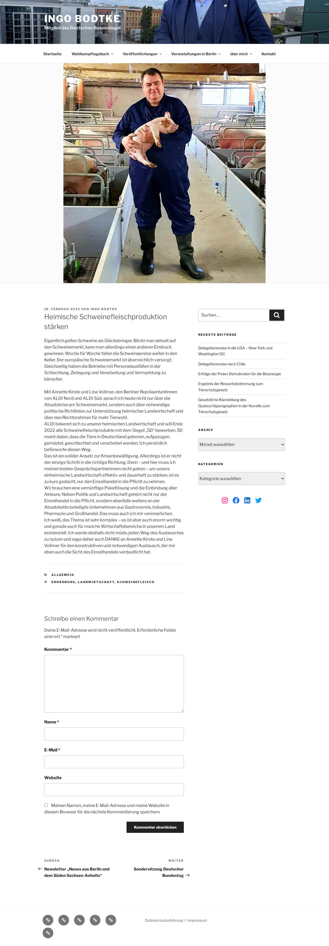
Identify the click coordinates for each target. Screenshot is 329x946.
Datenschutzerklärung (164, 920)
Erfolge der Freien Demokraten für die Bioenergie (239, 373)
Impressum (197, 920)
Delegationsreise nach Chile (221, 364)
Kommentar (58, 649)
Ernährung (63, 582)
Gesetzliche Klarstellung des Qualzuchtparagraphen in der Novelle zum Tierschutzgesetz (234, 405)
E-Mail (52, 750)
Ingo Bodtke (82, 19)
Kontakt (269, 54)
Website (53, 777)
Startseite (52, 54)
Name (51, 722)
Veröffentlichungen (143, 54)
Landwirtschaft (96, 582)
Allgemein (62, 575)
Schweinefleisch (136, 582)
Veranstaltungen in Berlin (196, 54)
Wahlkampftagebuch (93, 54)
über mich (241, 54)
